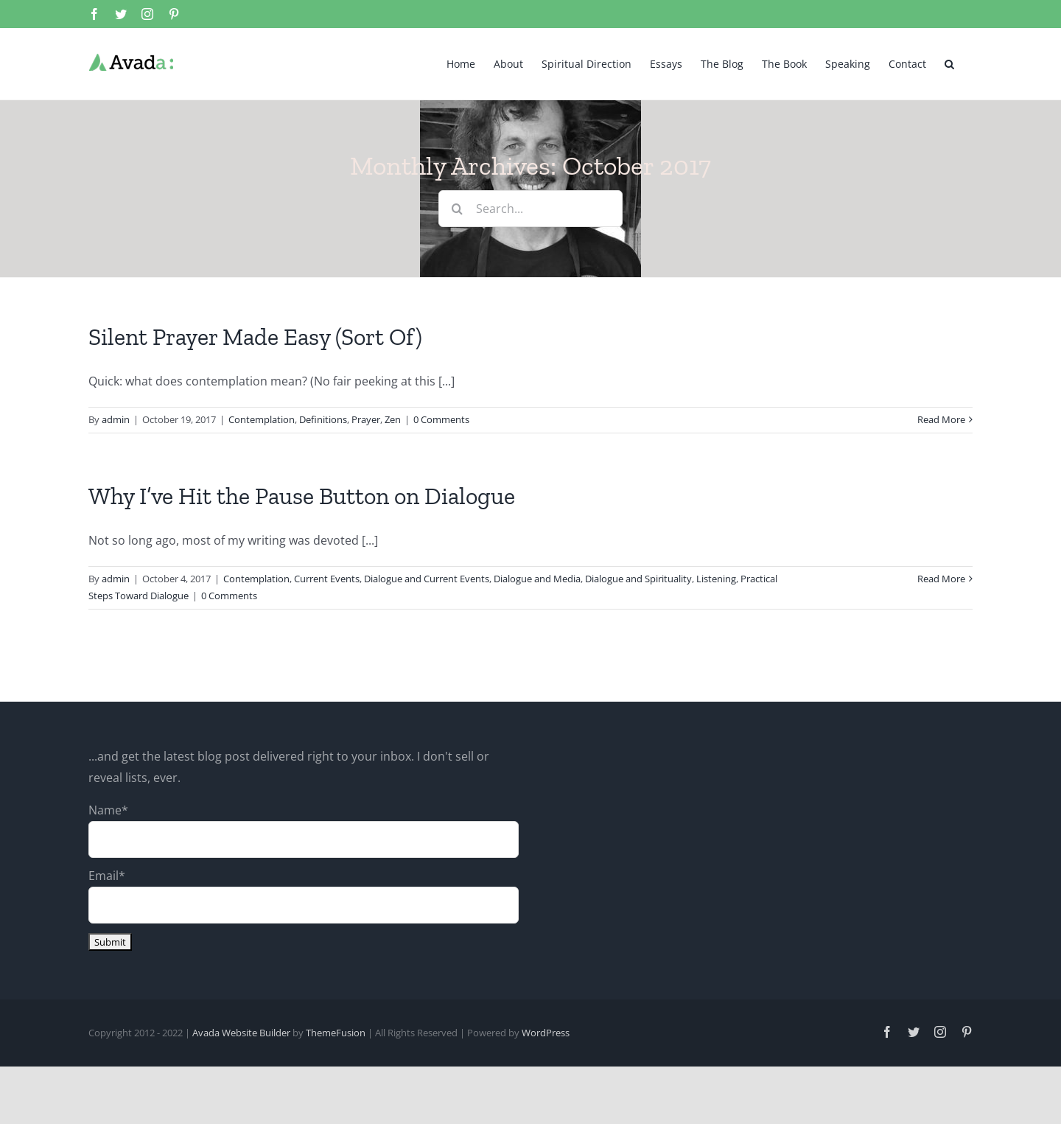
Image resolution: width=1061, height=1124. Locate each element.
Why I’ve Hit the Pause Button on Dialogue (301, 496)
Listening (716, 578)
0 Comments (441, 419)
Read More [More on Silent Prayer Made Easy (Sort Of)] (941, 419)
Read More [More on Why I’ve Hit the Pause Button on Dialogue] (941, 578)
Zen (393, 419)
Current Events (327, 578)
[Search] (456, 208)
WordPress (546, 1032)
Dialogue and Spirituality (638, 578)
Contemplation (261, 419)
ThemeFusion (335, 1032)
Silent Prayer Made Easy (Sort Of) (255, 337)
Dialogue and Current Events (426, 578)
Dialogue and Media (537, 578)
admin (116, 419)
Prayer (365, 419)
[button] (949, 62)
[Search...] (530, 208)
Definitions (323, 419)
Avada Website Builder (241, 1032)
